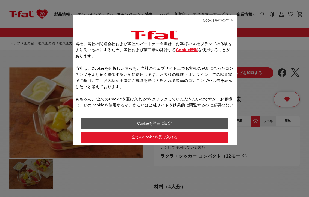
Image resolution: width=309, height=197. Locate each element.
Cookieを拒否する (218, 20)
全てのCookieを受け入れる (154, 137)
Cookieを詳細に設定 (154, 123)
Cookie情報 (187, 50)
